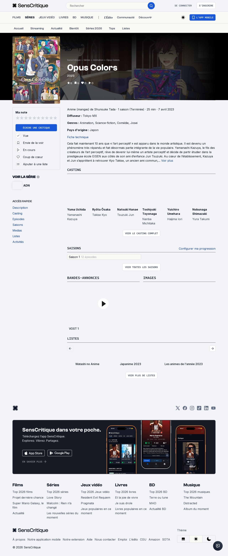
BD (152, 484)
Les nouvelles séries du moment (62, 515)
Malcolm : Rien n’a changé (59, 505)
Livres (121, 484)
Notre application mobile (44, 539)
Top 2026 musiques (196, 491)
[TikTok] (199, 408)
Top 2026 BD (158, 491)
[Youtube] (213, 408)
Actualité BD (157, 508)
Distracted (190, 502)
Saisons (74, 248)
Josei (134, 123)
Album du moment (196, 508)
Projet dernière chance (27, 497)
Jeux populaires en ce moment (96, 510)
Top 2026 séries (57, 491)
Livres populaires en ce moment (131, 510)
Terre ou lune (158, 497)
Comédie (123, 123)
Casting (74, 169)
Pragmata (87, 502)
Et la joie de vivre (126, 497)
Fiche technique (78, 137)
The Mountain (193, 497)
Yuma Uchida (76, 209)
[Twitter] (178, 408)
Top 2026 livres (125, 491)
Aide (89, 539)
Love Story (54, 497)
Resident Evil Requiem (95, 497)
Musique (191, 484)
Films (17, 484)
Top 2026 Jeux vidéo (95, 491)
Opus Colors (113, 60)
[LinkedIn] (206, 408)
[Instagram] (192, 408)
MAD (152, 502)
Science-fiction (105, 123)
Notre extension (73, 539)
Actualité (18, 512)
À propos (18, 539)
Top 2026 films (22, 491)
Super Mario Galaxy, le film (28, 505)
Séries (87, 60)
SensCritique (74, 60)
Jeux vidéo (91, 484)
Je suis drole (123, 502)
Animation (98, 60)
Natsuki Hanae (127, 209)
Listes (73, 338)
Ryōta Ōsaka (101, 209)
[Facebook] (185, 408)
